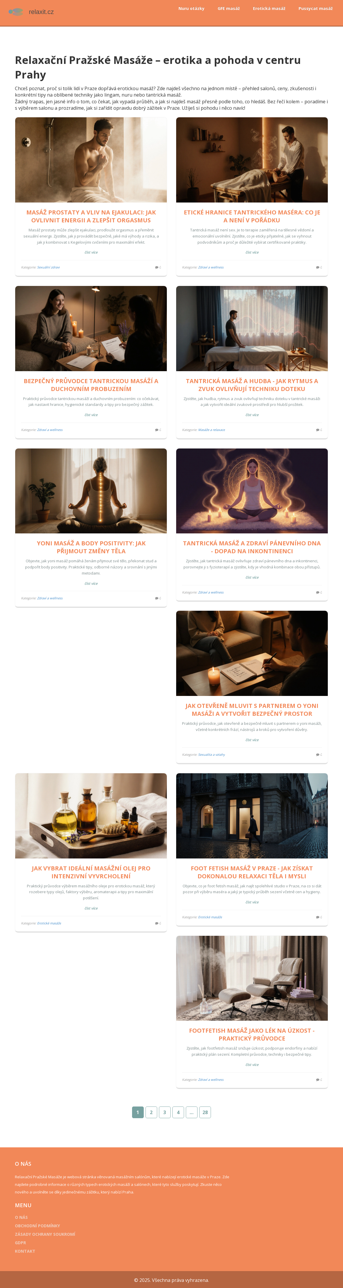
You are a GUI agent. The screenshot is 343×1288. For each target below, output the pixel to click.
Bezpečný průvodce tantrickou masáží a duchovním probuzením (92, 382)
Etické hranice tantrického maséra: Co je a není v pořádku (251, 215)
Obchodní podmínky (39, 1224)
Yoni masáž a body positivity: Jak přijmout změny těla (92, 543)
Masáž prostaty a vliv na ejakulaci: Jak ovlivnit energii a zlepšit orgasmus (92, 215)
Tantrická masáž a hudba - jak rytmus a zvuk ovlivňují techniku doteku (251, 382)
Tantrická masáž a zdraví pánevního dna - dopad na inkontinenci (250, 543)
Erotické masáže (51, 917)
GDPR (22, 1241)
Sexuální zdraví (50, 266)
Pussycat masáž (316, 8)
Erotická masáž (269, 8)
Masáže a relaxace (211, 427)
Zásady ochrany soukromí (47, 1233)
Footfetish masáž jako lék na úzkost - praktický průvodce (92, 1033)
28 (205, 1111)
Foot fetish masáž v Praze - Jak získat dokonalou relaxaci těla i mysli (251, 866)
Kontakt (27, 1250)
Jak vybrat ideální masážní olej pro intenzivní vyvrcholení (92, 866)
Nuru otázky (192, 8)
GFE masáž (229, 8)
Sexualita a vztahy (211, 750)
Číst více (92, 251)
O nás (23, 1216)
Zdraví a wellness (211, 266)
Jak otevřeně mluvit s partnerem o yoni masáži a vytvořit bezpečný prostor (250, 705)
